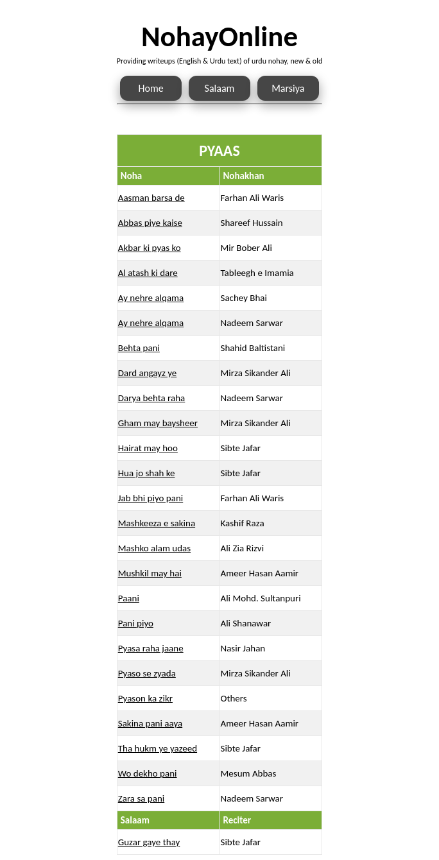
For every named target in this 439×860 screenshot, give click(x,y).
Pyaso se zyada (147, 673)
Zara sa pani (141, 798)
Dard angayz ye (147, 373)
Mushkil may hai (150, 573)
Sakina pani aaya (150, 723)
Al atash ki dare (148, 273)
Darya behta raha (151, 398)
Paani (128, 598)
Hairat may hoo (148, 448)
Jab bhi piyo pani (150, 498)
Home (151, 88)
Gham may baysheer (158, 423)
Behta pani (139, 348)
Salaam (220, 88)
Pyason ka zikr (145, 698)
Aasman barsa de (151, 197)
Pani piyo (135, 623)
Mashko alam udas (154, 548)
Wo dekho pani (147, 773)
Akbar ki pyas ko (149, 248)
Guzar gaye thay (149, 842)
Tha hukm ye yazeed (157, 748)
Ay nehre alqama (151, 298)
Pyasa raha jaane (151, 648)
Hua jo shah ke (146, 473)
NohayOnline (219, 36)
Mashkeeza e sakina (156, 523)
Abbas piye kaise (150, 222)
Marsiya (287, 88)
